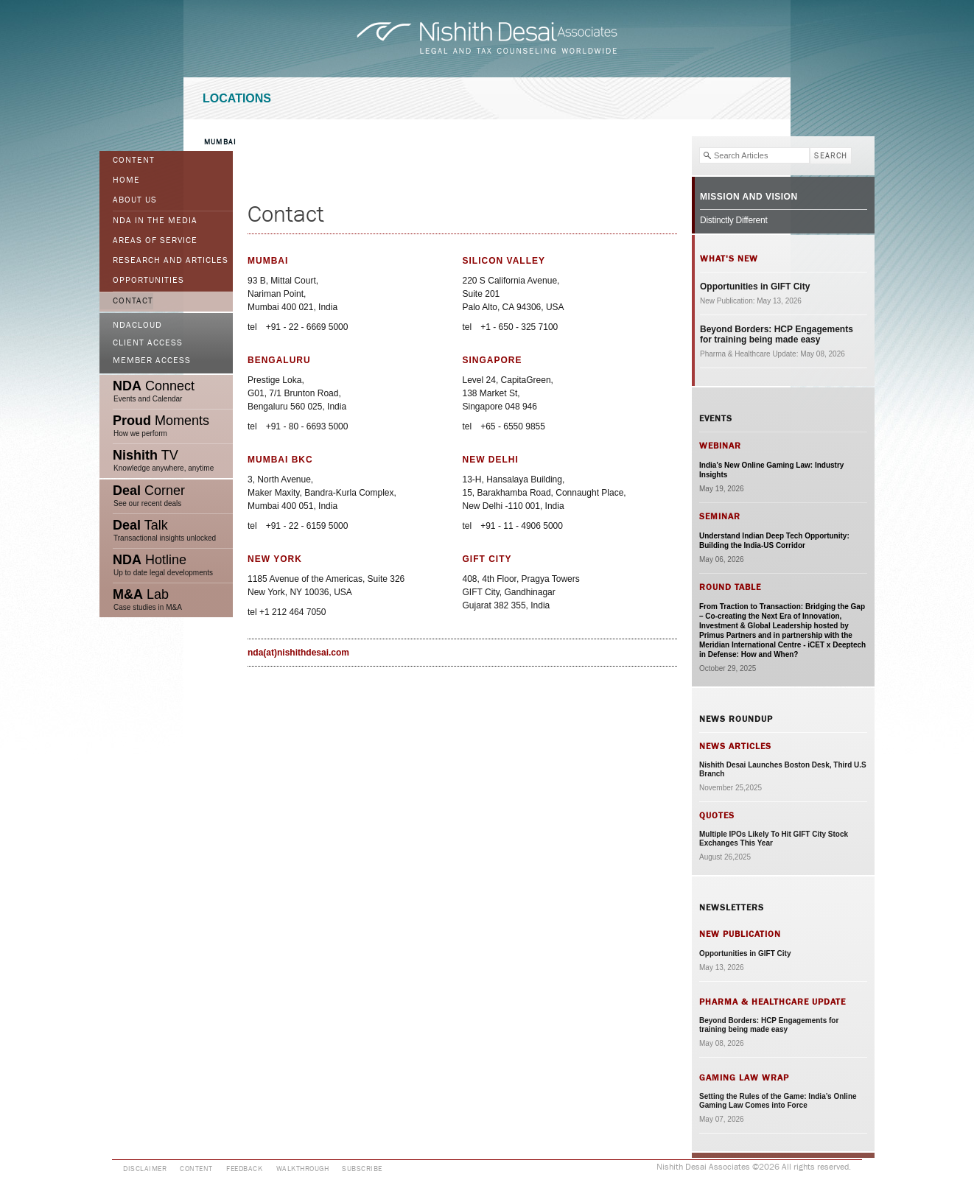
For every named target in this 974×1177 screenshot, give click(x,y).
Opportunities (148, 280)
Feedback (244, 1169)
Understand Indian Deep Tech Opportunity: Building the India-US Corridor (774, 540)
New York (275, 559)
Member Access (152, 360)
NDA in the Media (155, 221)
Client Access (148, 343)
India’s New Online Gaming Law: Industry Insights (771, 470)
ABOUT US (135, 200)
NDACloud (137, 325)
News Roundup (736, 719)
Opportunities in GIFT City (755, 286)
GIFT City (487, 559)
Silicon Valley (504, 261)
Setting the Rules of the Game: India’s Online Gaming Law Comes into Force (778, 1100)
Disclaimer (145, 1169)
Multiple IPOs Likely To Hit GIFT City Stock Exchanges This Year (773, 838)
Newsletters (731, 907)
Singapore (492, 360)
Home (126, 180)
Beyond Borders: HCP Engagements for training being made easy (776, 334)
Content (134, 160)
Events (715, 418)
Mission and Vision (749, 197)
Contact (133, 301)
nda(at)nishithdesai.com (298, 652)
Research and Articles (170, 260)
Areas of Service (155, 240)
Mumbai (220, 142)
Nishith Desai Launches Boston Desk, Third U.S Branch (782, 769)
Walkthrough (302, 1169)
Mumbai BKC (280, 459)
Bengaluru (279, 360)
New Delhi (491, 459)
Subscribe (362, 1169)
